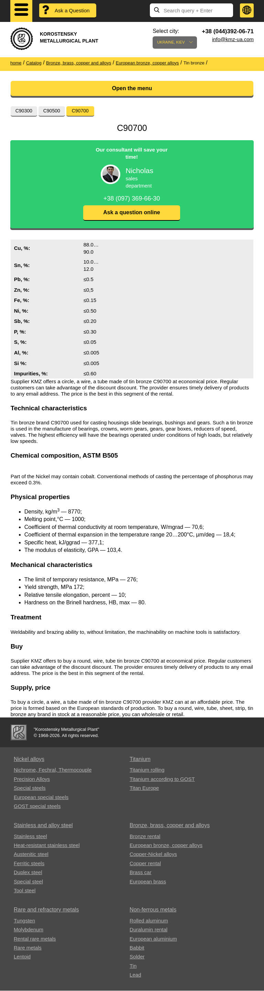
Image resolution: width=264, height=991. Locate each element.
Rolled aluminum (149, 921)
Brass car (140, 872)
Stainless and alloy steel (43, 826)
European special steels (41, 797)
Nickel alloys (29, 759)
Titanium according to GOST (162, 779)
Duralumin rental (148, 930)
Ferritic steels (29, 864)
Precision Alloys (32, 779)
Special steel (28, 882)
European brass (148, 882)
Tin (133, 966)
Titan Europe (144, 788)
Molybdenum (28, 930)
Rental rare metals (35, 939)
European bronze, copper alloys (166, 845)
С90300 (23, 110)
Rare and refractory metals (46, 910)
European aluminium (153, 939)
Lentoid (22, 957)
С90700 (80, 110)
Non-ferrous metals (153, 910)
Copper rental (145, 864)
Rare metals (28, 948)
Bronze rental (145, 836)
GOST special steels (37, 806)
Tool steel (24, 891)
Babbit (137, 948)
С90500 (51, 110)
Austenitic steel (31, 854)
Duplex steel (28, 872)
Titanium (140, 759)
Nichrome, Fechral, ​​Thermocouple (52, 770)
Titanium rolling (147, 770)
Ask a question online (131, 213)
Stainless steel (30, 836)
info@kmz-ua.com (233, 39)
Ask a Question (72, 10)
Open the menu (132, 88)
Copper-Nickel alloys (153, 854)
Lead (135, 975)
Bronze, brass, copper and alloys (170, 826)
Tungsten (24, 921)
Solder (137, 957)
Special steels (30, 788)
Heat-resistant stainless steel (47, 845)
